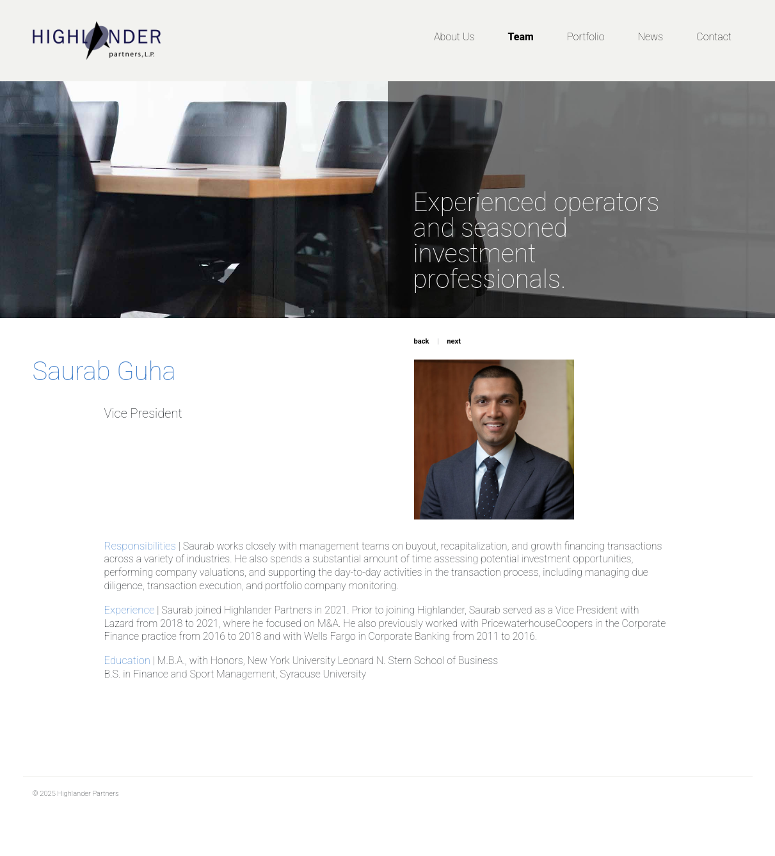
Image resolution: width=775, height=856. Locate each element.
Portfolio (585, 37)
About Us (454, 37)
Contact (713, 37)
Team (521, 37)
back (421, 341)
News (650, 37)
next (454, 341)
